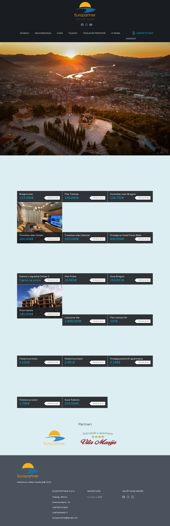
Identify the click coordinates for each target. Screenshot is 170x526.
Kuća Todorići (72, 399)
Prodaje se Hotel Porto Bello (125, 235)
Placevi (73, 33)
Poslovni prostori (94, 33)
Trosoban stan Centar (31, 235)
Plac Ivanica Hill (118, 317)
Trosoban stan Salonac (77, 235)
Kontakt (131, 38)
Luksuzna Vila (72, 317)
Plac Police (70, 276)
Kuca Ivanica (26, 310)
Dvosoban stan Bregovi (123, 194)
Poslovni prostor (28, 358)
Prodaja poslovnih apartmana (126, 358)
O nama (115, 33)
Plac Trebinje (72, 194)
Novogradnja (43, 33)
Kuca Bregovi (117, 276)
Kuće (60, 33)
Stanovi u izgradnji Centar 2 (34, 276)
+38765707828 (144, 33)
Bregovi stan (26, 194)
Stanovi (24, 33)
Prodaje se (92, 497)
